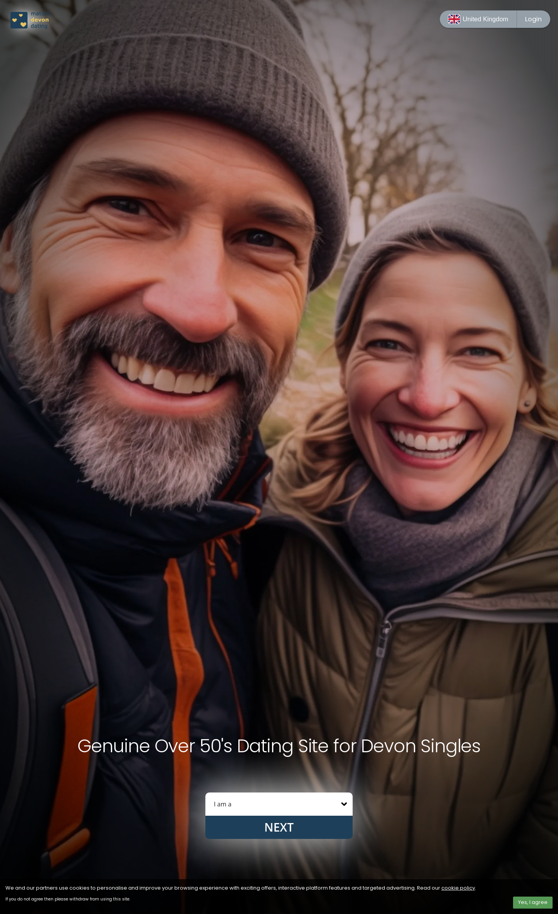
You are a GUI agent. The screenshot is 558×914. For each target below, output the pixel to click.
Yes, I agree (533, 902)
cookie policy (458, 888)
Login (533, 19)
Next (279, 827)
